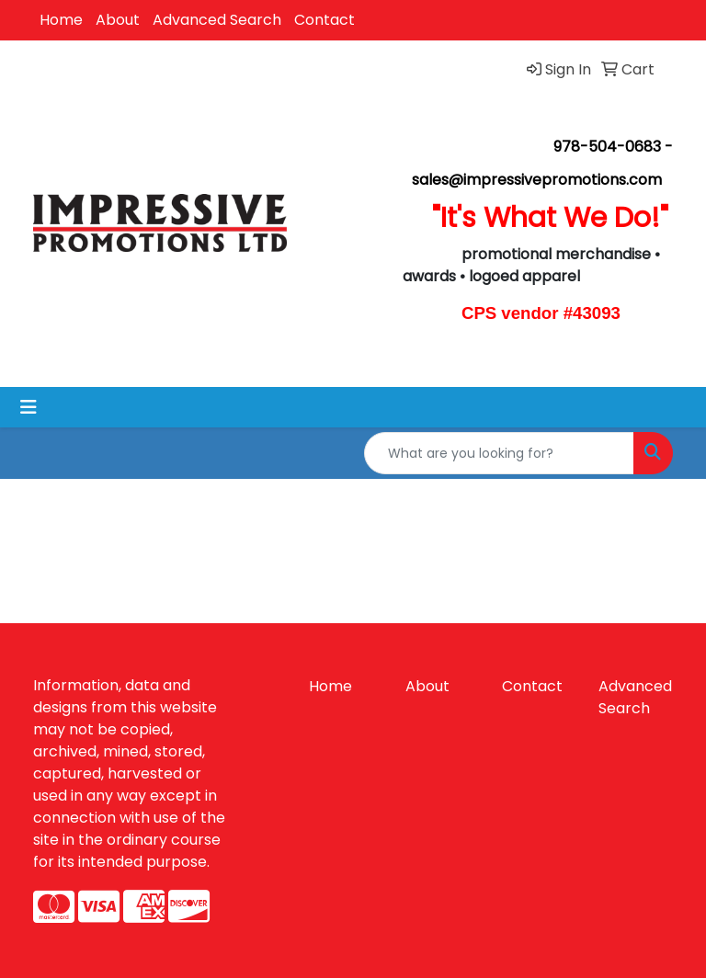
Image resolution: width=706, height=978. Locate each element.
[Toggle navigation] (28, 407)
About (118, 19)
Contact (324, 19)
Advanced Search (217, 19)
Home (61, 19)
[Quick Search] (499, 453)
